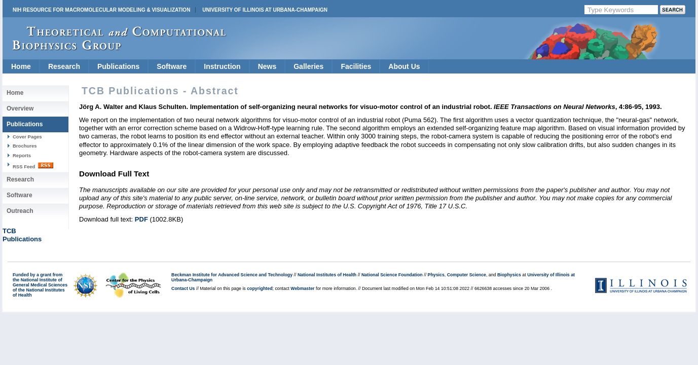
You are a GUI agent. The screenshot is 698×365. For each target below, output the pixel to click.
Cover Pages (27, 136)
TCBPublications (22, 235)
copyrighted (259, 288)
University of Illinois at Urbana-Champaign (264, 10)
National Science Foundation (392, 274)
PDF (141, 219)
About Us (404, 66)
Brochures (25, 146)
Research (64, 66)
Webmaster (302, 288)
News (267, 66)
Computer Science (466, 274)
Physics (436, 274)
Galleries (308, 66)
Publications (118, 66)
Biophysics (509, 274)
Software (172, 66)
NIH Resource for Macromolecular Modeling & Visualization (101, 10)
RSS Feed (33, 165)
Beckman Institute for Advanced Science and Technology (231, 274)
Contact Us (183, 288)
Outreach (20, 210)
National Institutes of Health (327, 274)
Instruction (222, 66)
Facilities (356, 66)
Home (21, 66)
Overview (20, 108)
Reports (22, 155)
